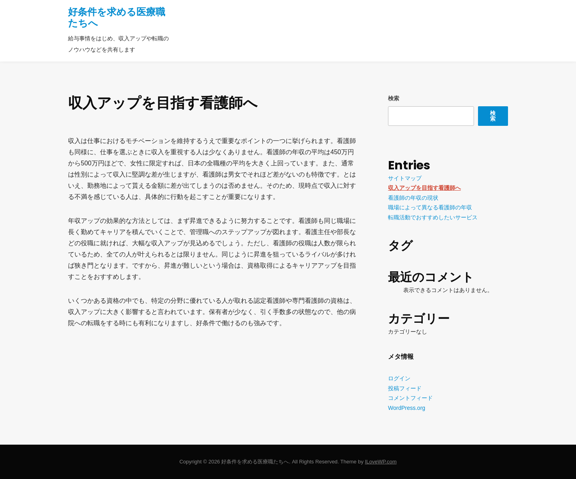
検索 (393, 98)
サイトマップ (405, 178)
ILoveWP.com (380, 462)
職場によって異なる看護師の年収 (430, 207)
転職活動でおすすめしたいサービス (433, 217)
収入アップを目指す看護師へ (424, 188)
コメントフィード (410, 398)
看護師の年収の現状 (413, 198)
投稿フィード (405, 388)
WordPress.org (406, 408)
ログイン (399, 378)
